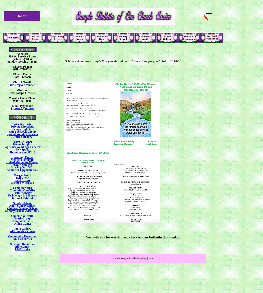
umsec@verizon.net (22, 84)
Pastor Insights (22, 144)
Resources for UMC (22, 152)
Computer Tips (22, 187)
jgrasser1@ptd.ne (22, 108)
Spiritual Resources (22, 244)
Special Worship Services (22, 134)
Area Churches (22, 238)
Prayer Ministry (22, 164)
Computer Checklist (22, 190)
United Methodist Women (22, 162)
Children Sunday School (22, 208)
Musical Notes (22, 175)
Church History (22, 136)
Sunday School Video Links (22, 210)
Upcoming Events (22, 157)
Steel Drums (22, 180)
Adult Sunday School (22, 205)
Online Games (22, 223)
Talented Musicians (22, 182)
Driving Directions (22, 126)
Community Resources (22, 236)
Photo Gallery (22, 228)
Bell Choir (22, 177)
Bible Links (22, 246)
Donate (21, 16)
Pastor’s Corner (22, 141)
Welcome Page (22, 124)
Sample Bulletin (22, 129)
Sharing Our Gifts (22, 167)
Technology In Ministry (22, 195)
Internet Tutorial (22, 198)
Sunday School (22, 203)
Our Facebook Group (22, 131)
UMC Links (22, 249)
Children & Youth (22, 215)
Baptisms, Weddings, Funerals (22, 147)
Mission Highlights (22, 159)
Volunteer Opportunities (22, 169)
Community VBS (22, 221)
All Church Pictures (22, 231)
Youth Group (22, 218)
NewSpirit (22, 149)
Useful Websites (22, 192)
